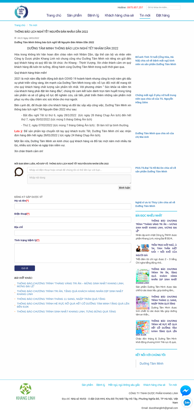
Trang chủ (53, 15)
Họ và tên (21, 200)
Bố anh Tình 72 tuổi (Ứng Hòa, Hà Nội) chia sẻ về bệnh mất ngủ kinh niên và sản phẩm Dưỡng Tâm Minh (155, 61)
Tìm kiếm (177, 7)
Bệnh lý (93, 15)
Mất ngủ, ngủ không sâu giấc (124, 385)
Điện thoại (22, 213)
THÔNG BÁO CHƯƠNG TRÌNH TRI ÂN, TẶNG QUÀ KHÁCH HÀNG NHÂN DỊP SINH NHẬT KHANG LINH (70, 293)
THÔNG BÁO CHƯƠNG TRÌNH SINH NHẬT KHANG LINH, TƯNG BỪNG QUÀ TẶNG (66, 311)
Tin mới (145, 15)
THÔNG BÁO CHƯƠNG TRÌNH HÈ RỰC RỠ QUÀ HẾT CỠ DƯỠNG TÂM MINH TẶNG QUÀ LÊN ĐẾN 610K (156, 328)
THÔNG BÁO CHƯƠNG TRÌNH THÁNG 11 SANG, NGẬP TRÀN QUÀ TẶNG (61, 298)
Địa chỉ (18, 227)
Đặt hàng (163, 15)
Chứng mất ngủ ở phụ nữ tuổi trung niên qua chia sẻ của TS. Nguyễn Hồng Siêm (155, 99)
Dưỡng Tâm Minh (151, 363)
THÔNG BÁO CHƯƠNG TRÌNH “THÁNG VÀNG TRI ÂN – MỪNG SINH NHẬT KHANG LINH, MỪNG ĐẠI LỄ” (70, 285)
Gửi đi (25, 268)
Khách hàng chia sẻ (119, 15)
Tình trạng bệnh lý (26, 240)
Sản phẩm (74, 15)
